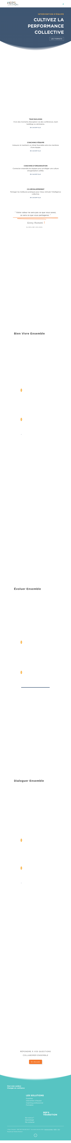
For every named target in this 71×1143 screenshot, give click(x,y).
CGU (59, 1132)
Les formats (56, 39)
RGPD (55, 1132)
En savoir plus (35, 127)
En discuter (35, 1064)
